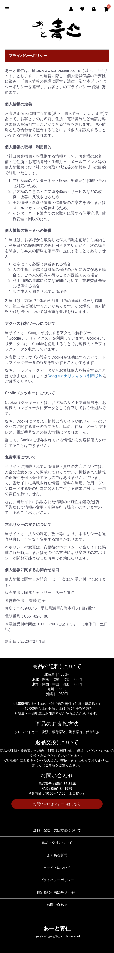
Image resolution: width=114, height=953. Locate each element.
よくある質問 (57, 855)
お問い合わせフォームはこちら (57, 804)
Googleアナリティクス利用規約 (75, 376)
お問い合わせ (57, 905)
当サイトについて (57, 867)
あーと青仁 (57, 928)
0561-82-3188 (65, 784)
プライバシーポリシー (57, 880)
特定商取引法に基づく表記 (57, 892)
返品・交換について (57, 843)
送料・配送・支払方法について (57, 830)
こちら (50, 765)
